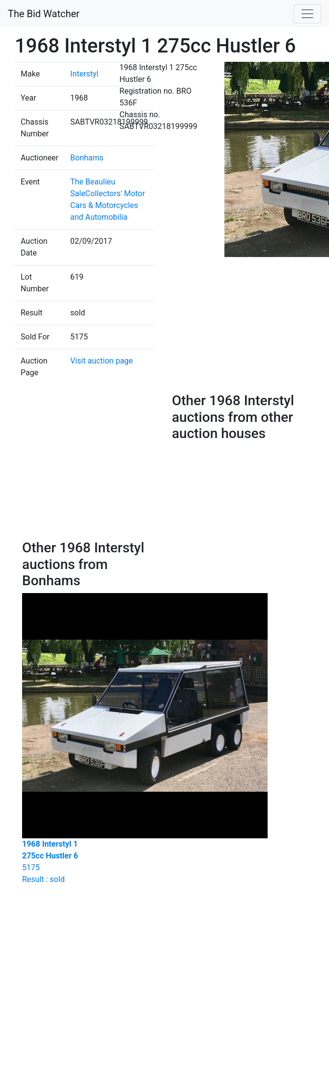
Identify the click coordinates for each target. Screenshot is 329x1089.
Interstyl (84, 73)
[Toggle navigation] (307, 14)
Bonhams (87, 157)
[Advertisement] (134, 466)
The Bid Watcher (44, 14)
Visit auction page (101, 360)
